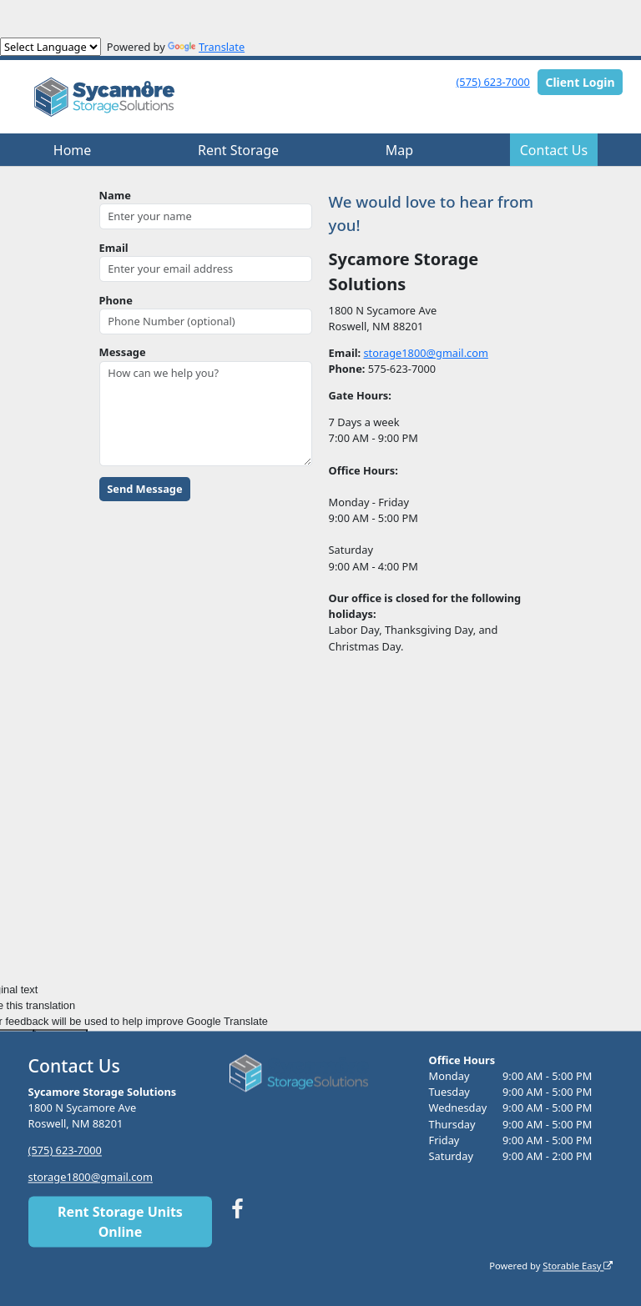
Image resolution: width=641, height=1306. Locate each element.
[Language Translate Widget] (50, 47)
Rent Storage (238, 150)
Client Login (579, 82)
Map (399, 150)
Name (115, 195)
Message (122, 351)
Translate (206, 46)
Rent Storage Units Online (120, 1222)
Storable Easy (578, 1265)
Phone (116, 300)
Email (114, 247)
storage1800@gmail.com (425, 352)
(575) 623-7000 (493, 81)
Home (72, 150)
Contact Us (554, 150)
